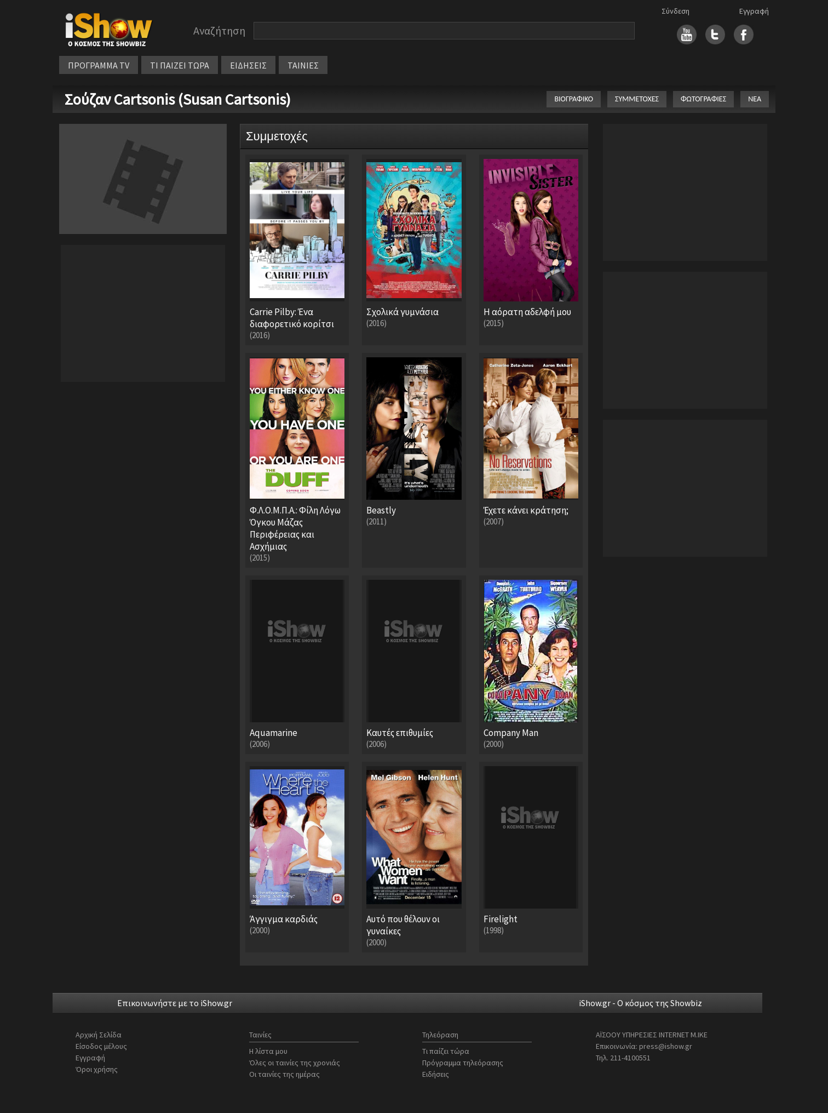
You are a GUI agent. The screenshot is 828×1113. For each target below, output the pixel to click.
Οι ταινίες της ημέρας (284, 1074)
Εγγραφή (754, 11)
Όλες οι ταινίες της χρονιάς (294, 1063)
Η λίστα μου (268, 1051)
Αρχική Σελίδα (99, 1035)
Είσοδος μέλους (101, 1046)
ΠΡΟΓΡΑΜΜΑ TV (98, 65)
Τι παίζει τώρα (445, 1051)
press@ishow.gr (665, 1046)
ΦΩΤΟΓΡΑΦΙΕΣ (703, 99)
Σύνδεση (675, 11)
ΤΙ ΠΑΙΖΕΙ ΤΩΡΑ (179, 65)
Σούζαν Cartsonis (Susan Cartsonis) (178, 99)
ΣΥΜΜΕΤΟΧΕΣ (637, 99)
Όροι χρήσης (97, 1069)
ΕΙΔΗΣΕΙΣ (248, 65)
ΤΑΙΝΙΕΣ (303, 65)
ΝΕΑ (754, 99)
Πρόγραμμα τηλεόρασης (462, 1063)
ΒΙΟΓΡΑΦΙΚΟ (573, 99)
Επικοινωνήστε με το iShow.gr (174, 1002)
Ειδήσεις (435, 1074)
